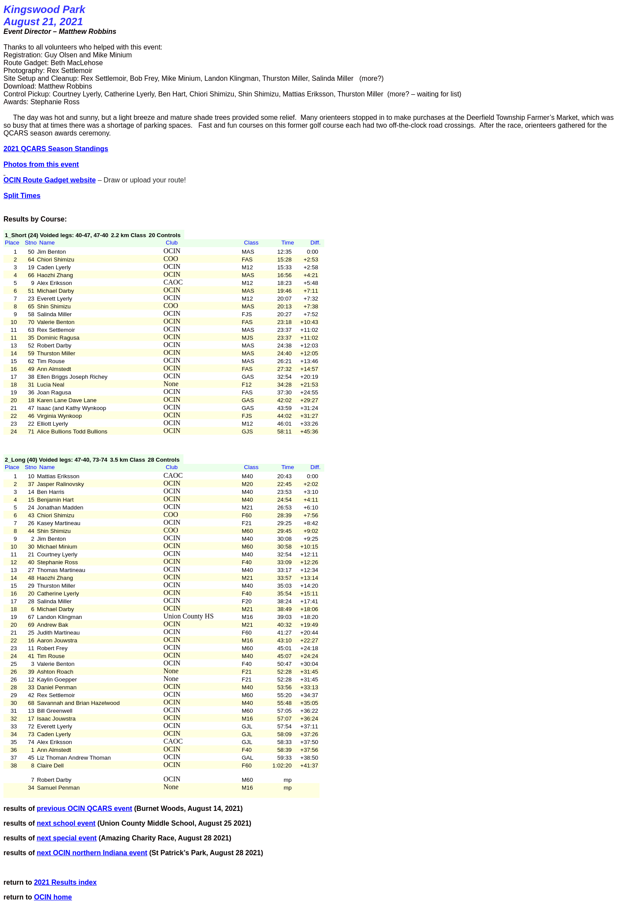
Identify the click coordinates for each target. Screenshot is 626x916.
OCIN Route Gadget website (49, 180)
